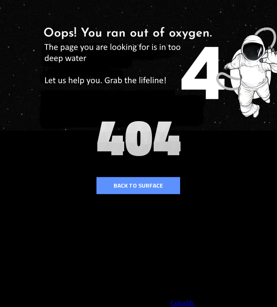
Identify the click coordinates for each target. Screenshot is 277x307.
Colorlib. (182, 303)
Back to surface (138, 185)
